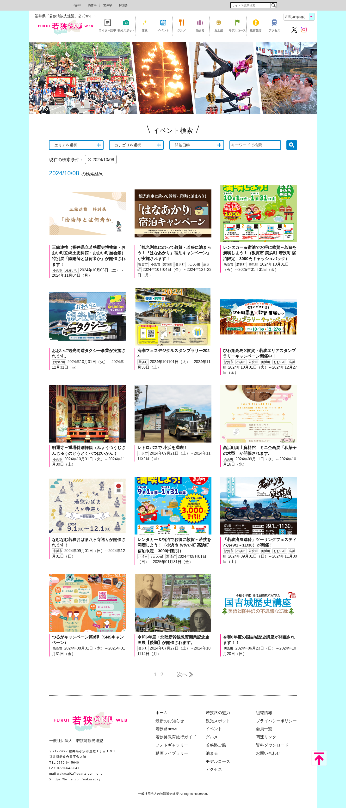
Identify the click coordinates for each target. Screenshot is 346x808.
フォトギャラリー (171, 745)
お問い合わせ (268, 753)
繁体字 (107, 5)
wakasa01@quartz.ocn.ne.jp (79, 773)
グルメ (181, 30)
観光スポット (126, 30)
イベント (163, 30)
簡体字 (92, 5)
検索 (274, 5)
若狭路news (166, 729)
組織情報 (264, 713)
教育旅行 (255, 30)
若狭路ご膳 (216, 745)
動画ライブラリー (171, 753)
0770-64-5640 (68, 762)
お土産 (218, 30)
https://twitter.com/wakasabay (76, 779)
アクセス (274, 30)
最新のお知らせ (169, 721)
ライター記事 (107, 30)
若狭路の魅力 (218, 713)
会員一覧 (264, 729)
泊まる (200, 30)
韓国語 (123, 5)
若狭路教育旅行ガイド (175, 737)
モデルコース (237, 30)
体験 (145, 30)
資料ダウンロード (272, 745)
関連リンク (266, 737)
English (76, 5)
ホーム (161, 713)
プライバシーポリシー (276, 721)
